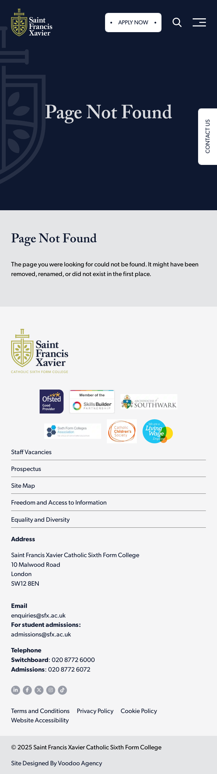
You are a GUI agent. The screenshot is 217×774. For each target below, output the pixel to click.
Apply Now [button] (133, 22)
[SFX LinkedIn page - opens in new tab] (15, 690)
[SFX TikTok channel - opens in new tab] (62, 690)
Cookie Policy (139, 710)
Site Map (23, 485)
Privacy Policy (95, 710)
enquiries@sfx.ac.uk (38, 615)
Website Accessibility (40, 720)
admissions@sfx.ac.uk (41, 634)
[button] (177, 22)
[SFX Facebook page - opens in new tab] (27, 690)
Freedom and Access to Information (59, 502)
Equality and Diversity (40, 519)
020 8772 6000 (73, 659)
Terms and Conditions (40, 710)
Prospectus (26, 468)
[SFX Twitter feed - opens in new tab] (39, 690)
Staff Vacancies (31, 452)
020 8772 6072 (69, 669)
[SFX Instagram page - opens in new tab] (50, 690)
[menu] (199, 22)
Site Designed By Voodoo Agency (56, 763)
